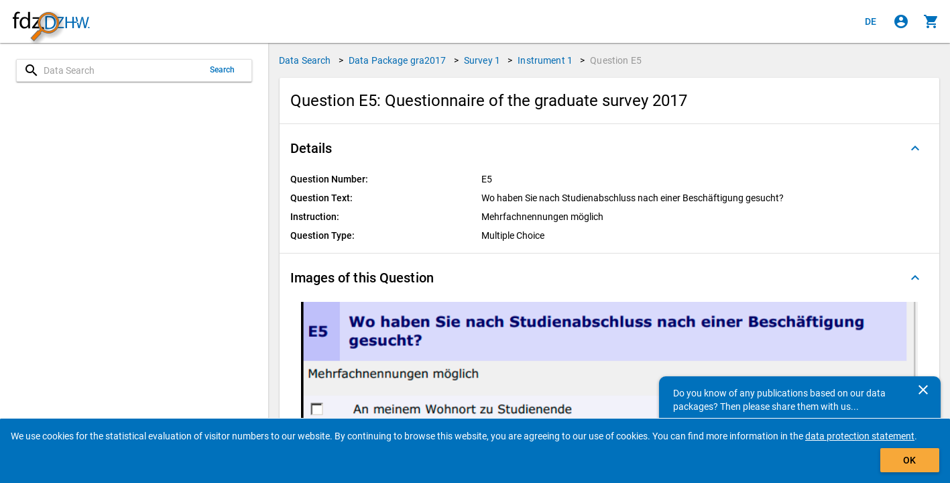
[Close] (923, 389)
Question (616, 60)
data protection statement (859, 436)
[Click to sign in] (901, 21)
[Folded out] (915, 148)
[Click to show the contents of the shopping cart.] (931, 21)
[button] (609, 148)
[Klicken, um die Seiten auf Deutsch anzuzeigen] (870, 21)
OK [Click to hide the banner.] (909, 460)
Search (222, 69)
